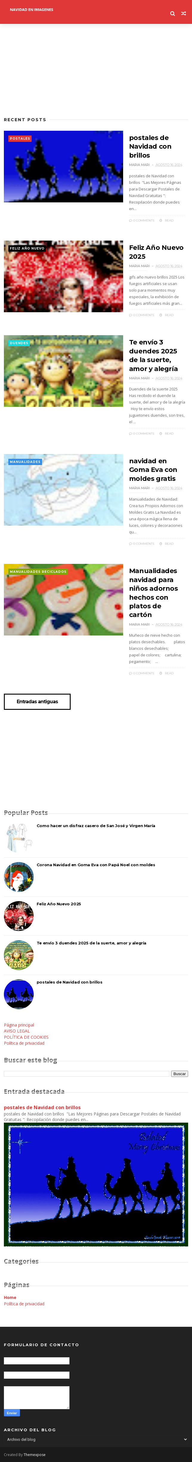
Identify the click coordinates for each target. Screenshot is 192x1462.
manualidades (25, 462)
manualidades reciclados (38, 572)
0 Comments (141, 220)
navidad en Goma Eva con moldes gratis (153, 470)
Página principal (19, 1025)
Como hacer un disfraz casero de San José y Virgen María (96, 825)
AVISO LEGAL (17, 1031)
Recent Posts (25, 119)
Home (10, 1297)
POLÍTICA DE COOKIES (26, 1037)
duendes (19, 343)
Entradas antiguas (37, 701)
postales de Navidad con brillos (150, 146)
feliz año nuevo (27, 248)
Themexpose (35, 1454)
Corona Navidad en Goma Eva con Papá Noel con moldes (96, 864)
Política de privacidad (24, 1043)
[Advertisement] (96, 70)
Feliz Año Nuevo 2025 (59, 903)
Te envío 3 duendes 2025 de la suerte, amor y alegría (91, 943)
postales (20, 139)
